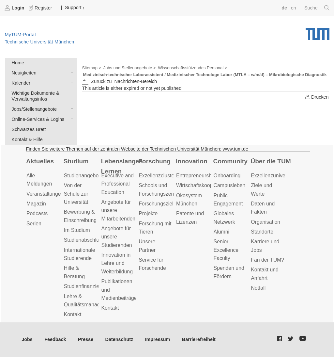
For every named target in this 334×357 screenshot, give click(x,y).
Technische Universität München (317, 32)
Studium (76, 161)
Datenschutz (119, 339)
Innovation (191, 161)
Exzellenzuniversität (273, 175)
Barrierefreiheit (199, 339)
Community (230, 161)
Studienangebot (82, 175)
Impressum (157, 339)
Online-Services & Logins (70, 118)
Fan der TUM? (267, 260)
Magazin (36, 203)
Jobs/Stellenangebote (70, 108)
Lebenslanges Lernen (122, 166)
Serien (33, 223)
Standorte (262, 232)
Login (15, 7)
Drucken (317, 97)
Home (18, 62)
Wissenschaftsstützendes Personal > (192, 67)
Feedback (55, 339)
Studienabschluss (84, 240)
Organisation (265, 222)
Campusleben (230, 185)
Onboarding (227, 175)
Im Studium (77, 230)
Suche (316, 7)
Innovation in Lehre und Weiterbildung (117, 263)
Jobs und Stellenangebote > (129, 67)
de (284, 7)
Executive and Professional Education (117, 184)
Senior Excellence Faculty (226, 250)
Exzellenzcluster (157, 175)
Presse (85, 339)
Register (41, 7)
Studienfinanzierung (87, 286)
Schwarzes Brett (70, 128)
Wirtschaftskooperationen (205, 185)
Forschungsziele (157, 203)
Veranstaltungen (45, 194)
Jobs (27, 339)
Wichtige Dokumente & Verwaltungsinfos (70, 92)
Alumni (221, 232)
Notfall (258, 288)
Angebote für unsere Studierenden (116, 237)
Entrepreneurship (196, 175)
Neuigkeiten (70, 72)
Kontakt (73, 314)
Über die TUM (270, 161)
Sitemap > (91, 67)
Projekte (148, 213)
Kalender (70, 82)
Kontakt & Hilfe (70, 139)
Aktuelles (40, 161)
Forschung (154, 161)
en (293, 7)
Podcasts (37, 213)
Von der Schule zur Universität (76, 194)
